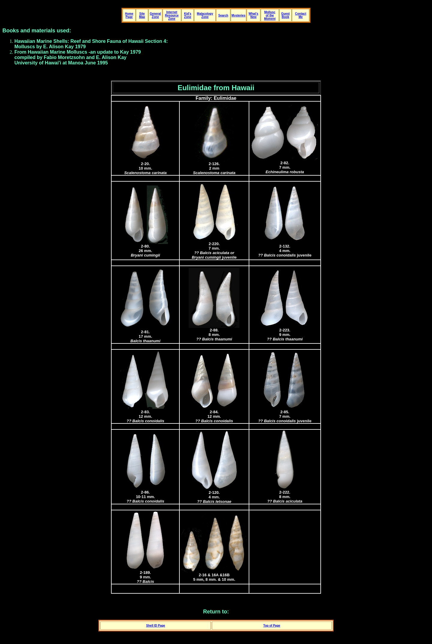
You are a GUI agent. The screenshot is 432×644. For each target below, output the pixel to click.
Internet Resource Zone (172, 15)
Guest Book (285, 15)
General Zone (155, 15)
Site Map (142, 15)
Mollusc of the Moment (269, 15)
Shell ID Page (155, 625)
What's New (253, 15)
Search (223, 15)
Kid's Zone (187, 15)
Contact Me (300, 15)
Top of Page (271, 625)
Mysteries (238, 15)
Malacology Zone (205, 15)
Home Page (129, 15)
